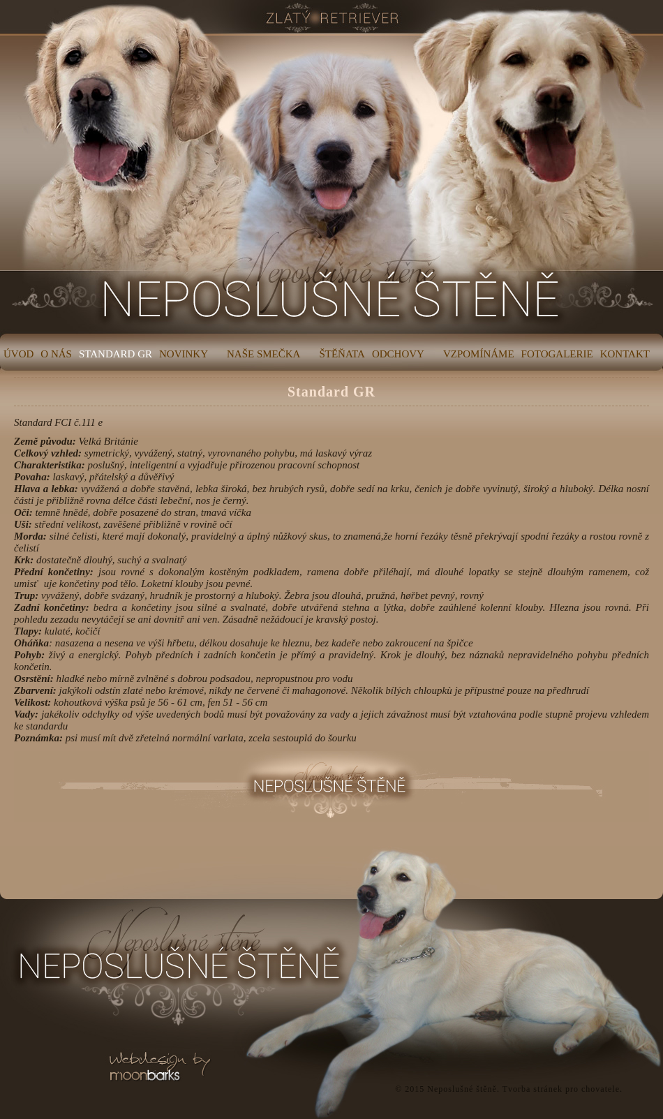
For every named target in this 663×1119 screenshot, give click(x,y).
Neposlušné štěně (462, 1089)
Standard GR (331, 391)
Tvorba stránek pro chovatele (561, 1089)
